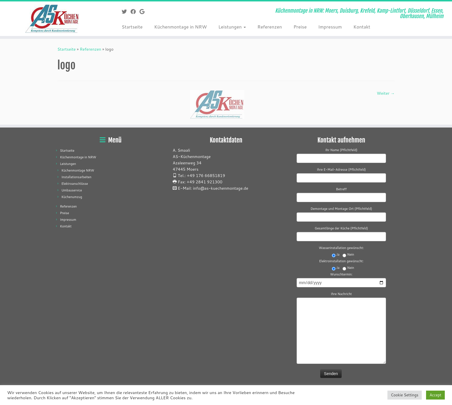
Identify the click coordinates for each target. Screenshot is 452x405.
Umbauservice (71, 190)
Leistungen (232, 26)
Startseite (132, 26)
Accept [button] (435, 395)
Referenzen (269, 26)
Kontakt (361, 26)
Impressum (330, 26)
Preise (300, 26)
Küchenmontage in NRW (180, 26)
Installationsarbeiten (76, 177)
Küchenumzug (71, 197)
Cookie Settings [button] (404, 395)
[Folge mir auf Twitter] (126, 11)
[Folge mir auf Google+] (144, 11)
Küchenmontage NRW (77, 170)
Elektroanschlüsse (74, 183)
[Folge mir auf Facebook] (135, 11)
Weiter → (386, 93)
